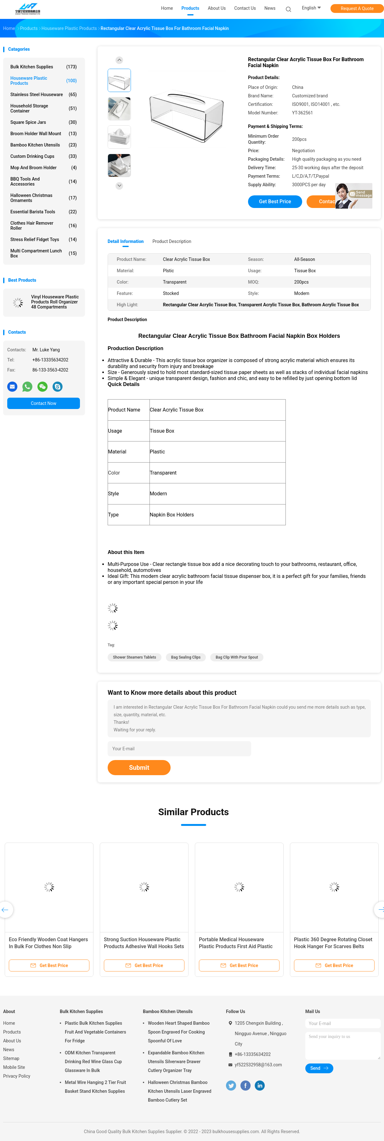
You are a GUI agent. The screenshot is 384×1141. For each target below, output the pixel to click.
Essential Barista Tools (43, 212)
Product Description (171, 241)
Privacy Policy (16, 1076)
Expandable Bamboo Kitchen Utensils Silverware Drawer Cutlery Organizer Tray (176, 1061)
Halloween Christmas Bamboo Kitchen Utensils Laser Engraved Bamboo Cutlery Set (179, 1091)
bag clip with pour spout (237, 657)
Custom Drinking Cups (43, 156)
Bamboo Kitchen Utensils (43, 145)
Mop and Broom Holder (43, 167)
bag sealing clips (185, 657)
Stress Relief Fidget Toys (43, 239)
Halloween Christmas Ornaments (43, 198)
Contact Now (43, 403)
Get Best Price (275, 202)
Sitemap (11, 1058)
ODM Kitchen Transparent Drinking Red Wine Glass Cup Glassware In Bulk (93, 1061)
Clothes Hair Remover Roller (43, 226)
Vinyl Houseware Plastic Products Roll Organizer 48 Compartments (55, 301)
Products (12, 1031)
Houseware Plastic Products (43, 81)
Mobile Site (14, 1067)
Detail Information (126, 241)
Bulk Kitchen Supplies (43, 67)
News (8, 1049)
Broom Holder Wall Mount (43, 133)
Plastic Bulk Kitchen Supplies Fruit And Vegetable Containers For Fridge (95, 1032)
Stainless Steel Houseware (43, 94)
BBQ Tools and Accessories (43, 181)
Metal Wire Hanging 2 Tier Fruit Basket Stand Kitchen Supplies (95, 1087)
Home (9, 1023)
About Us (12, 1040)
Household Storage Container (43, 108)
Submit (139, 767)
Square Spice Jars (43, 122)
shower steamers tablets (134, 657)
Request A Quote (357, 8)
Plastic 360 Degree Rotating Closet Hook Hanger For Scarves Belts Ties (333, 946)
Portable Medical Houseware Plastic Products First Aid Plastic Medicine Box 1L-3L (236, 946)
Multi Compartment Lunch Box (43, 253)
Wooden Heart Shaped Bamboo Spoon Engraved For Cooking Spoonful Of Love (179, 1032)
